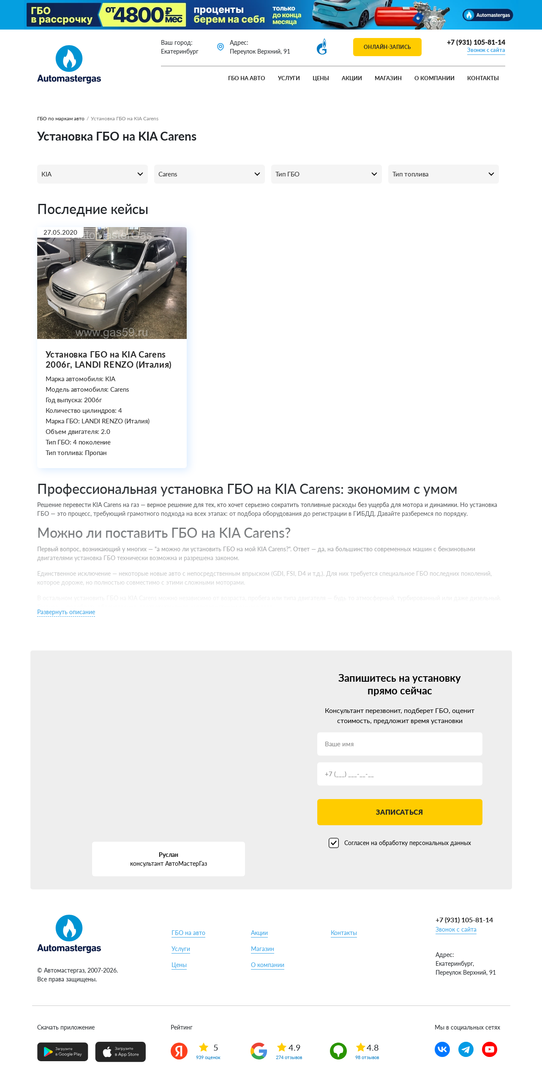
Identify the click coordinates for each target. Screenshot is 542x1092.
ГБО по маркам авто (60, 118)
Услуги (289, 78)
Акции (352, 78)
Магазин (388, 78)
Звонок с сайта (486, 49)
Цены (321, 78)
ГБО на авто (246, 78)
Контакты (483, 78)
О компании (434, 78)
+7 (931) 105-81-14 (476, 42)
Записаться (399, 812)
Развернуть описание (66, 611)
